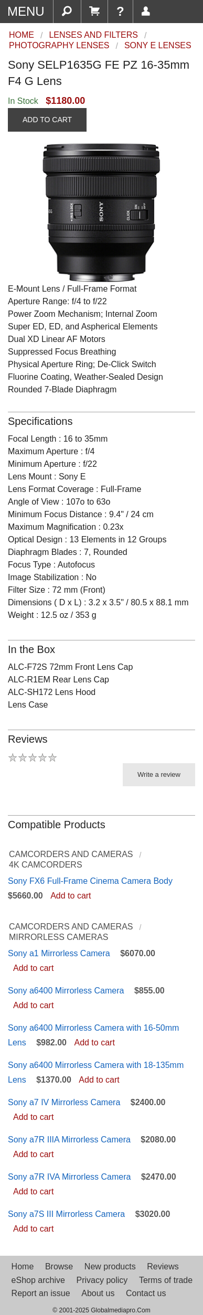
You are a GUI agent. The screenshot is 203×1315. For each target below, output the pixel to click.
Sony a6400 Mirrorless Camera (66, 990)
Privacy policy (101, 1280)
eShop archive (38, 1280)
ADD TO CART (47, 119)
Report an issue (41, 1293)
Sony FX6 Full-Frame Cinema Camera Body (90, 880)
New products (110, 1266)
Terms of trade (166, 1280)
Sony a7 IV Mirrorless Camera (64, 1102)
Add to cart (70, 895)
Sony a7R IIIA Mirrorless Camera (69, 1139)
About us (97, 1293)
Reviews (162, 1266)
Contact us (146, 1293)
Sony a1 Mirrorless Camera (59, 953)
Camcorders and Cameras (71, 854)
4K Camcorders (45, 864)
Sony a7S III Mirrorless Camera (66, 1214)
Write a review (158, 774)
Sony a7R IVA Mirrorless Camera (69, 1176)
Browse (59, 1266)
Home (23, 1266)
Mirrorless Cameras (58, 937)
